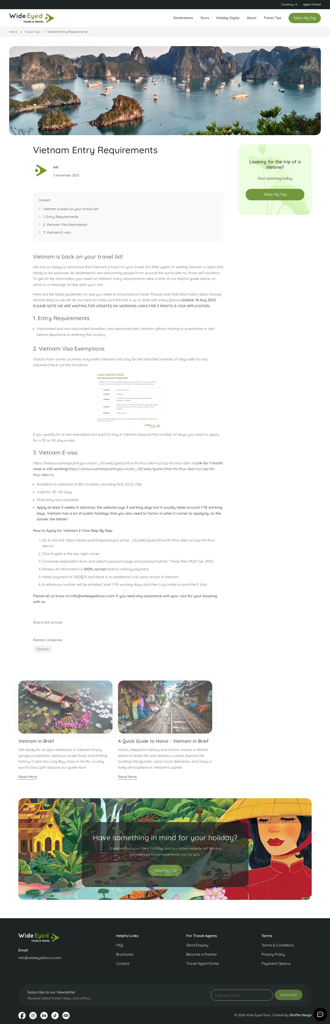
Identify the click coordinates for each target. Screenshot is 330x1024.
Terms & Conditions (277, 945)
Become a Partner (201, 954)
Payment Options (276, 963)
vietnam (43, 652)
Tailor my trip (304, 18)
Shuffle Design (301, 1015)
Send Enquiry (197, 945)
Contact (122, 963)
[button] (289, 4)
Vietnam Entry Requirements (67, 31)
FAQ (119, 945)
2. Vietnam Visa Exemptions (65, 227)
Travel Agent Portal (202, 963)
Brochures (124, 954)
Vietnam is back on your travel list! (70, 211)
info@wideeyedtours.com (39, 957)
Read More (27, 779)
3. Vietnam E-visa (57, 235)
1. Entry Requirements (60, 219)
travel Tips (32, 31)
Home (13, 31)
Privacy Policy (273, 954)
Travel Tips (272, 18)
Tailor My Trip (275, 194)
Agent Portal (312, 4)
